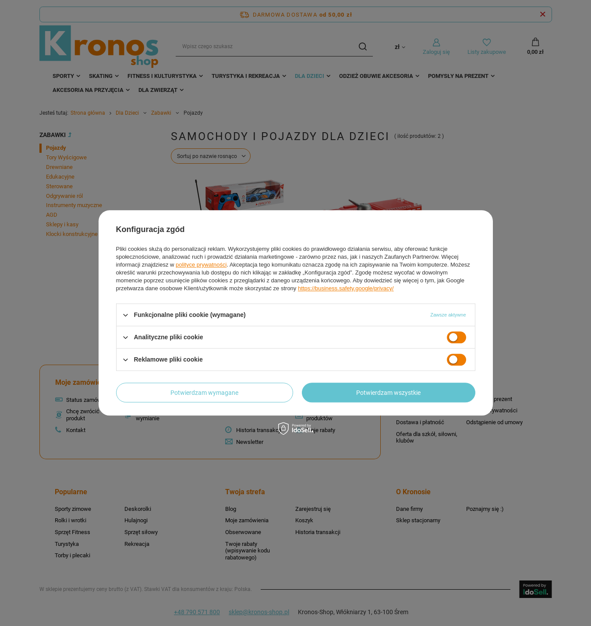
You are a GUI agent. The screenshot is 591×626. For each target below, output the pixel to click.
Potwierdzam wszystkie (388, 392)
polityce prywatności (201, 264)
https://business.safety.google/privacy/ (346, 288)
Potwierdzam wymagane (204, 392)
